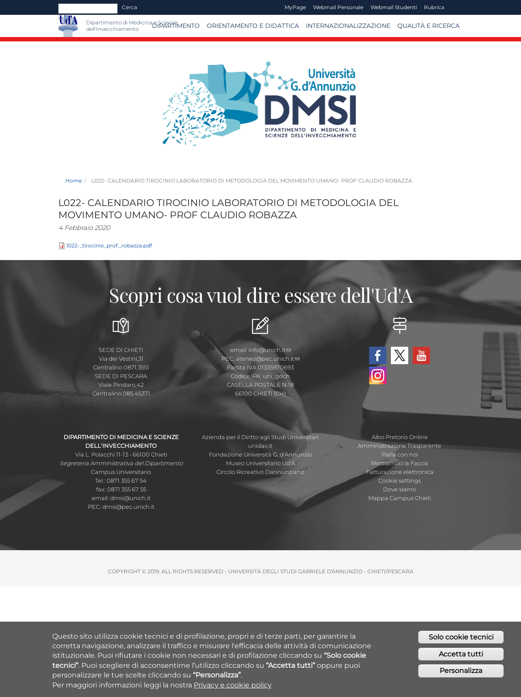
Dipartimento (176, 26)
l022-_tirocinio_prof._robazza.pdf (109, 245)
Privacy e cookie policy (233, 686)
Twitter (399, 355)
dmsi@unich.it (130, 497)
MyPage (295, 7)
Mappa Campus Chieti (399, 497)
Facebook (378, 355)
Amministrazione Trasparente (399, 445)
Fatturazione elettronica (400, 471)
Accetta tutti (461, 655)
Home (73, 180)
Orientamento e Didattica (253, 26)
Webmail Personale (338, 7)
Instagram (378, 375)
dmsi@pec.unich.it (128, 506)
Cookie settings (399, 480)
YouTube (421, 355)
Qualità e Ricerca (428, 26)
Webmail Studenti (393, 7)
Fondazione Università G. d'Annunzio (260, 454)
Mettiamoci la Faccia (399, 463)
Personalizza (461, 672)
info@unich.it (270, 349)
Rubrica (434, 7)
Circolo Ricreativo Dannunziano (260, 471)
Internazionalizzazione (348, 26)
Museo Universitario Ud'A (260, 463)
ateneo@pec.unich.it (267, 358)
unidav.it (260, 445)
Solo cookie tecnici (461, 638)
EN (455, 7)
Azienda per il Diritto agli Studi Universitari (260, 436)
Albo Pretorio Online (400, 436)
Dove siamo (399, 489)
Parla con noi (400, 454)
